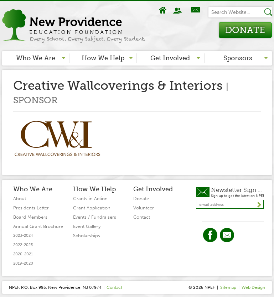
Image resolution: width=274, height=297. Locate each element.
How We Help (103, 58)
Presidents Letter (31, 207)
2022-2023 (23, 245)
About (178, 10)
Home (162, 10)
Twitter (227, 235)
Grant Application (91, 207)
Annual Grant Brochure (38, 226)
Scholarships (86, 235)
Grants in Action (90, 198)
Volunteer (143, 207)
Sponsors (237, 58)
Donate (245, 30)
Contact (195, 10)
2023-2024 (23, 235)
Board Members (30, 217)
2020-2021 (23, 254)
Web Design (253, 287)
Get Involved (170, 58)
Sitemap (228, 287)
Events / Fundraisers (94, 217)
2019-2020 (23, 263)
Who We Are (35, 58)
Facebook (210, 235)
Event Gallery (86, 226)
